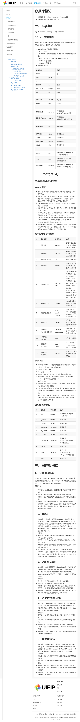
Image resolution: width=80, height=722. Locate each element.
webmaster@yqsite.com (68, 717)
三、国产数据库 (13, 78)
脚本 (34, 708)
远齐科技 (59, 702)
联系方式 (59, 705)
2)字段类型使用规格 (20, 73)
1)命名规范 (17, 71)
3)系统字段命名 (19, 76)
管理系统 (59, 685)
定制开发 (59, 691)
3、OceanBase (16, 85)
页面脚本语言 (10, 43)
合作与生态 (47, 3)
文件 (9, 36)
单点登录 (9, 54)
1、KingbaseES (16, 80)
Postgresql (11, 21)
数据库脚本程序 (13, 40)
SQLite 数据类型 (16, 64)
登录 (74, 3)
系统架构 (11, 29)
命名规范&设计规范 (17, 69)
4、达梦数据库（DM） (18, 87)
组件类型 (11, 32)
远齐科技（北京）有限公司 (46, 714)
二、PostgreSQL (13, 66)
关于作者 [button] (57, 3)
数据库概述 (12, 59)
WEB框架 (9, 47)
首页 (21, 3)
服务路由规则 (37, 702)
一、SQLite (12, 62)
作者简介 (59, 699)
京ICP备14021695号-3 (70, 714)
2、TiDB (14, 83)
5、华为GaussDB (17, 90)
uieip (8, 10)
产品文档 (37, 3)
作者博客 (28, 3)
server (8, 14)
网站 (58, 688)
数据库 (8, 18)
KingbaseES (12, 25)
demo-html (9, 51)
